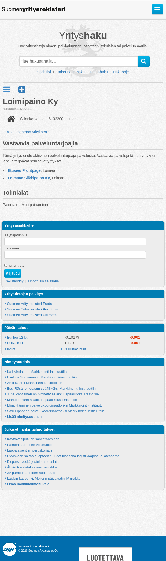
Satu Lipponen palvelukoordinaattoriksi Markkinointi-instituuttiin (55, 411)
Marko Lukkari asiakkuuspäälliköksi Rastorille (42, 400)
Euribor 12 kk (17, 337)
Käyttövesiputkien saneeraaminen (33, 439)
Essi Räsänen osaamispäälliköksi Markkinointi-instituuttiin (51, 388)
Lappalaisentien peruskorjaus (29, 450)
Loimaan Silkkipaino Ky (29, 178)
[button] (21, 89)
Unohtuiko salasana (43, 281)
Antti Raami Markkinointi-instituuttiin (34, 383)
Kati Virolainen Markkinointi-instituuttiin (37, 372)
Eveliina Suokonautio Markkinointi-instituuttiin (42, 377)
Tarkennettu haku (70, 72)
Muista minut (17, 266)
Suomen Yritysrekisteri (29, 304)
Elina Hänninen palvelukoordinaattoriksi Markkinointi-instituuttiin (56, 405)
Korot (11, 349)
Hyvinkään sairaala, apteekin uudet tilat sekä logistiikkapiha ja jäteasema (63, 456)
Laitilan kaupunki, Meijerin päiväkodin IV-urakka (43, 478)
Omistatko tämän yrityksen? (26, 132)
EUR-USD (15, 343)
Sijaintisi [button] (44, 72)
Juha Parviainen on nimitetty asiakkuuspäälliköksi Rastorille (53, 394)
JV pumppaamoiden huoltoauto (31, 473)
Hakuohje (121, 72)
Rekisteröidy (14, 281)
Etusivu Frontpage (24, 170)
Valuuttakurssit (75, 349)
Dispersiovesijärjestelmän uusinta (33, 462)
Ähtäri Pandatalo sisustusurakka (32, 467)
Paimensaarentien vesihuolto (29, 445)
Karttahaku (99, 72)
